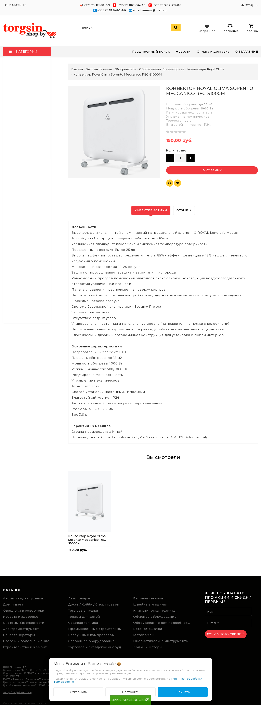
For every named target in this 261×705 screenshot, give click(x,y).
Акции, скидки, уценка (23, 598)
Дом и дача (13, 604)
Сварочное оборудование (91, 641)
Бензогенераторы (19, 635)
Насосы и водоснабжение (26, 641)
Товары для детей (84, 616)
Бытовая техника (148, 598)
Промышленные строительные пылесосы (98, 629)
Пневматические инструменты (160, 641)
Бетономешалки (147, 629)
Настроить (130, 692)
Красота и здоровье (20, 616)
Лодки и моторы (147, 647)
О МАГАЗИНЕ (246, 51)
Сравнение (230, 28)
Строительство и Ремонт (25, 647)
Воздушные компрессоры (91, 635)
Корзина (251, 28)
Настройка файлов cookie (17, 692)
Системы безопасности (23, 623)
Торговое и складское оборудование (98, 647)
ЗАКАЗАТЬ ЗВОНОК (128, 700)
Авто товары (79, 598)
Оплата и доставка (213, 51)
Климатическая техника (154, 610)
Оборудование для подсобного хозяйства (163, 623)
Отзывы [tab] (184, 210)
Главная (77, 69)
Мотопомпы (144, 635)
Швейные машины (150, 604)
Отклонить (78, 692)
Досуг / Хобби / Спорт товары (94, 604)
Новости (183, 51)
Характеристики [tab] (151, 210)
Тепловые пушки (83, 610)
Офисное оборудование (155, 616)
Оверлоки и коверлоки (23, 610)
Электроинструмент (21, 629)
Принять (183, 692)
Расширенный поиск (151, 51)
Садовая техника (83, 623)
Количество (176, 150)
